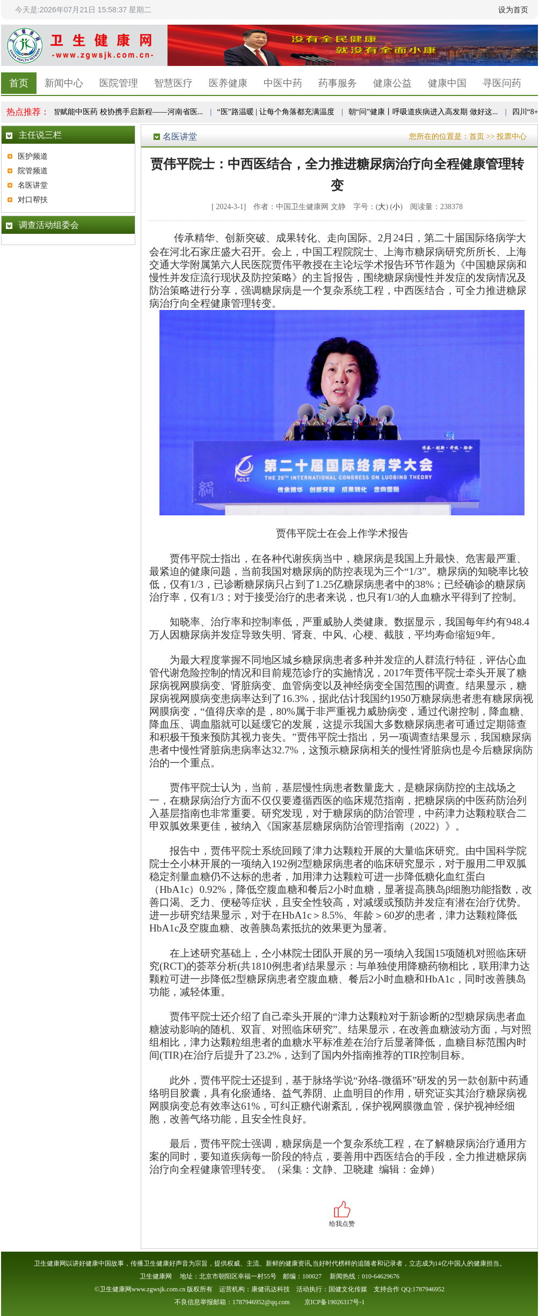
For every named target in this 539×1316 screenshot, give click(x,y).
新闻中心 (64, 83)
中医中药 (283, 83)
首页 (18, 83)
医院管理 (118, 83)
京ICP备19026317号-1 (334, 1302)
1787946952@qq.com (261, 1302)
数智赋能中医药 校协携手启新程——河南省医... (125, 112)
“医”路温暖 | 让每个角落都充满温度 (276, 112)
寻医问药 (502, 83)
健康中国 (447, 83)
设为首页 (513, 9)
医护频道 (33, 156)
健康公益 (392, 83)
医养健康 (228, 83)
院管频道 (33, 171)
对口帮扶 (33, 200)
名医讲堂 (33, 185)
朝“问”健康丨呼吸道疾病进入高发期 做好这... (424, 112)
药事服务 (337, 83)
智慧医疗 (173, 83)
